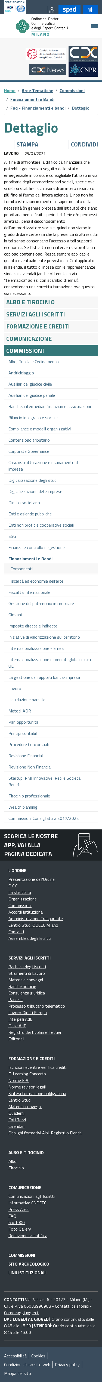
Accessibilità (15, 1355)
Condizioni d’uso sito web (27, 1364)
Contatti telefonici (72, 1306)
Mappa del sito (17, 1373)
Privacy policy (67, 1364)
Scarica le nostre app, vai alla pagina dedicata (31, 845)
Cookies (38, 1355)
